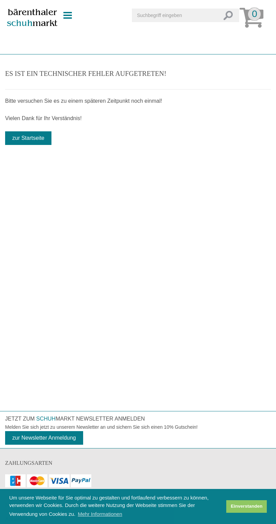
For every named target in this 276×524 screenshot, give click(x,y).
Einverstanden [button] (246, 506)
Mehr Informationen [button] (100, 514)
